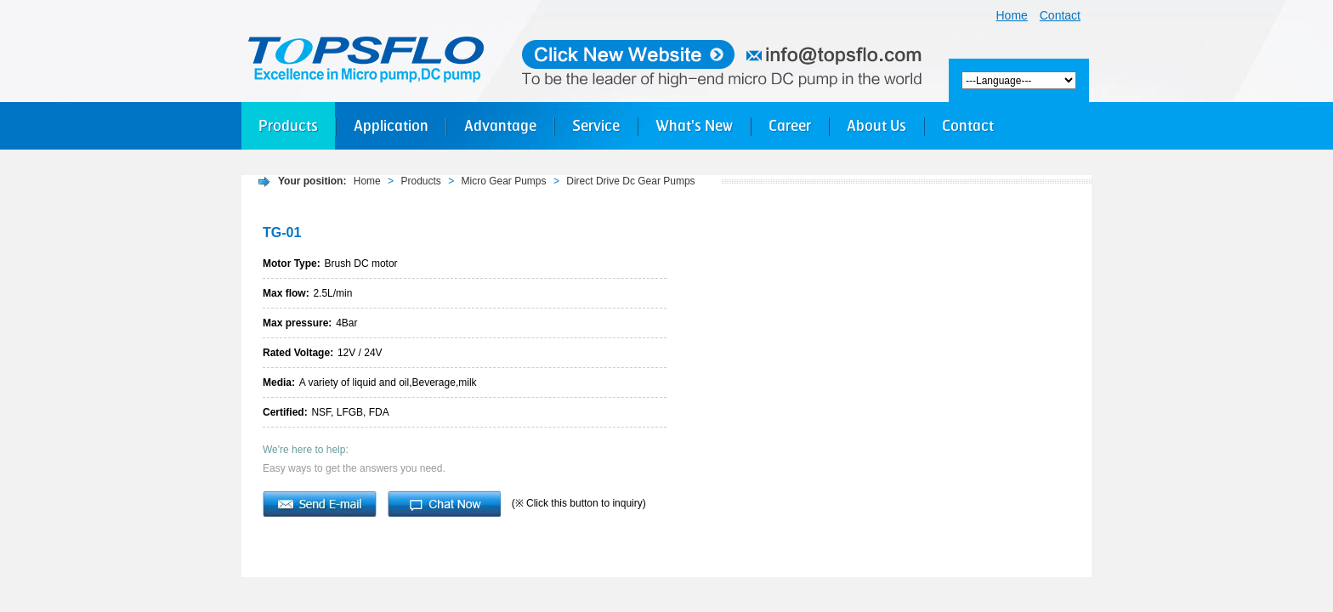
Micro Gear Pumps (504, 181)
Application (391, 125)
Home (1012, 15)
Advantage (500, 125)
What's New (694, 125)
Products (288, 125)
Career (790, 125)
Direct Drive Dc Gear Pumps (630, 181)
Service (596, 125)
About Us (876, 125)
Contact (1060, 15)
